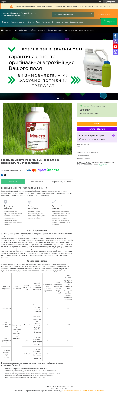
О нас (38, 22)
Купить (97, 124)
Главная (5, 22)
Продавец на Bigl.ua (59, 388)
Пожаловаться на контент (71, 391)
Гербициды (23, 30)
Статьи (31, 22)
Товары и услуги (17, 22)
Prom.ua (70, 386)
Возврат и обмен (77, 22)
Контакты (46, 22)
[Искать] (91, 14)
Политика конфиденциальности (93, 391)
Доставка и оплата (60, 22)
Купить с (97, 129)
